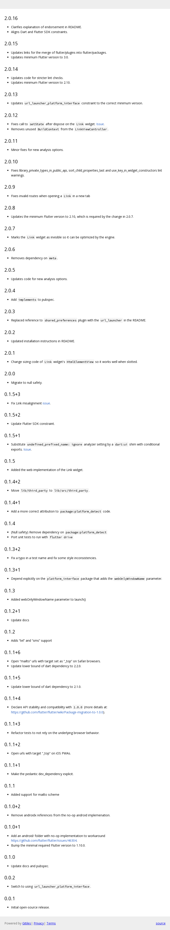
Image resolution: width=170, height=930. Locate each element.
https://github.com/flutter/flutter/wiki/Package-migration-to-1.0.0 (57, 712)
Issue (100, 124)
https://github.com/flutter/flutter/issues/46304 (44, 840)
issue (46, 403)
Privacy (39, 923)
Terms (51, 923)
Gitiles (26, 923)
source (161, 923)
